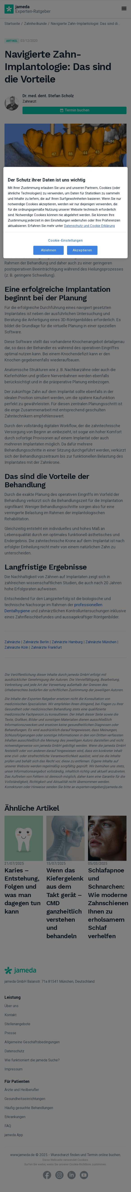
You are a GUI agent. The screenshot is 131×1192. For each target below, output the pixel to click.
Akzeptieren (82, 250)
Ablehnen (48, 250)
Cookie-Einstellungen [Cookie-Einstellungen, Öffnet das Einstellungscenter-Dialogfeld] (65, 241)
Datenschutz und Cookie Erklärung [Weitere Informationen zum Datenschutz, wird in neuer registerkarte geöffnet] (89, 226)
